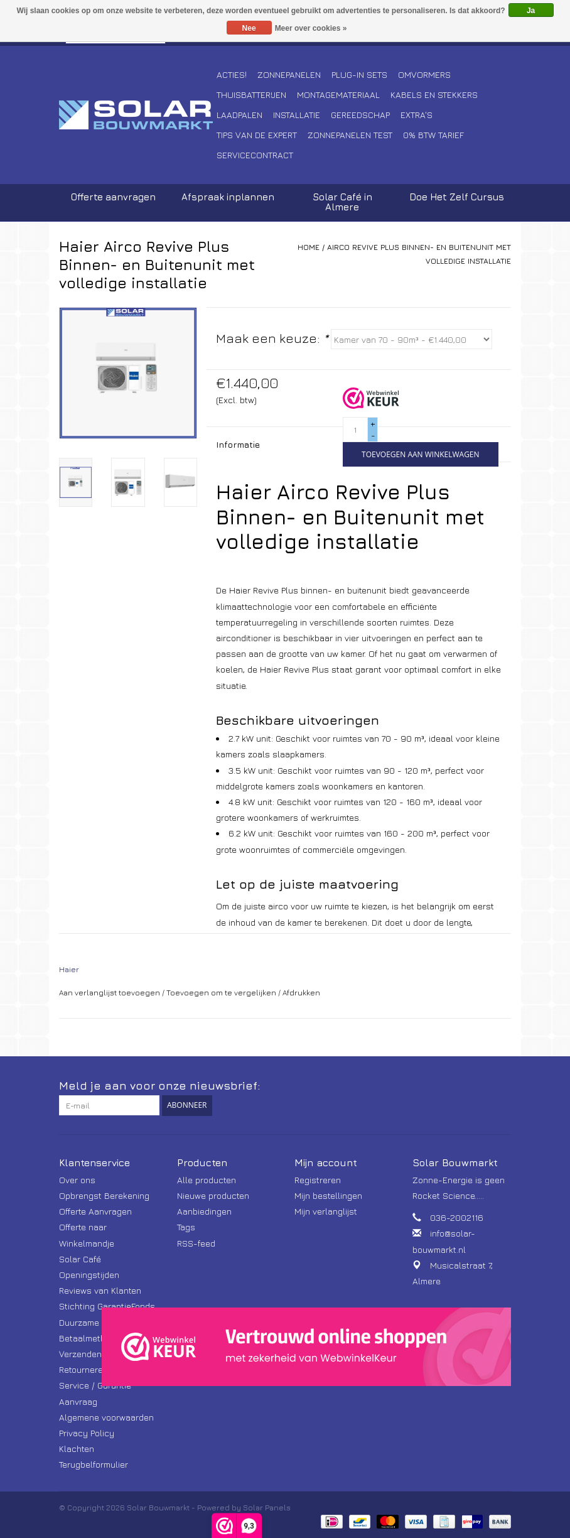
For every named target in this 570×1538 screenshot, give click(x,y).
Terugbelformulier (93, 1464)
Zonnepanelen (289, 74)
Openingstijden (89, 1274)
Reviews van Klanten (100, 1290)
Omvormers (424, 74)
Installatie (296, 114)
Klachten (76, 1448)
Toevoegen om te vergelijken (222, 992)
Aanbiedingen (204, 1211)
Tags (186, 1226)
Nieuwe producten (213, 1195)
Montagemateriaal (338, 94)
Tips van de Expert (257, 134)
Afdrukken (301, 992)
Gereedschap (360, 114)
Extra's (417, 114)
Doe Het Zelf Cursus (456, 197)
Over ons (77, 1179)
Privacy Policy (86, 1432)
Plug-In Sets (359, 74)
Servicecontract (255, 154)
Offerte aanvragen (113, 197)
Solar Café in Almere (342, 202)
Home (309, 247)
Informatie (238, 444)
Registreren (317, 1179)
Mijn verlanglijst (325, 1211)
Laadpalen (239, 114)
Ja (531, 10)
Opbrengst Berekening (104, 1195)
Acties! (232, 74)
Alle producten (206, 1179)
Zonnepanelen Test (350, 134)
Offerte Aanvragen (95, 1211)
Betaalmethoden (92, 1338)
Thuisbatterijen (251, 94)
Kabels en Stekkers (434, 94)
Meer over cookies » (311, 28)
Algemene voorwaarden (106, 1417)
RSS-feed (196, 1243)
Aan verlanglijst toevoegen (109, 992)
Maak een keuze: (272, 338)
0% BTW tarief (433, 134)
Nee (249, 28)
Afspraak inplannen (227, 197)
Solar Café (80, 1259)
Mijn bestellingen (328, 1195)
